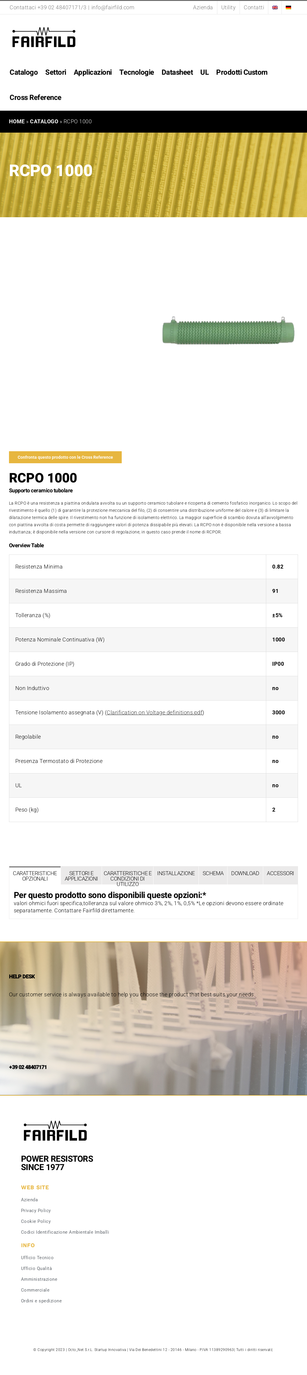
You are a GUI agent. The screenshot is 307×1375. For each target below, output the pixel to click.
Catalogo (44, 121)
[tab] (35, 875)
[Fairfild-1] (55, 1120)
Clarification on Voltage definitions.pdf (154, 712)
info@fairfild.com (113, 7)
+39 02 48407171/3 (62, 7)
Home (17, 121)
